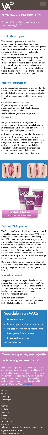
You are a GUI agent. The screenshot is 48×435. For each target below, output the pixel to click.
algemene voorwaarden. (12, 430)
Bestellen (5, 409)
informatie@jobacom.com (12, 433)
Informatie (5, 418)
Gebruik (4, 393)
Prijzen (4, 415)
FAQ (3, 402)
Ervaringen (6, 399)
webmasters (6, 421)
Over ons (5, 412)
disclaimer (5, 424)
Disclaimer (27, 384)
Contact (4, 405)
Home (4, 390)
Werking (5, 396)
